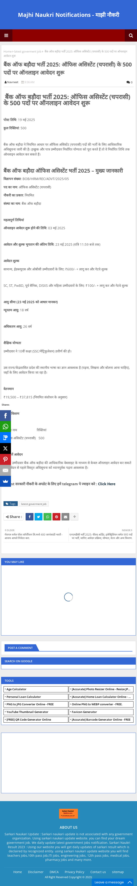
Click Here (106, 484)
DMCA (54, 872)
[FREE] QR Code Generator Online (29, 719)
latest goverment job (27, 51)
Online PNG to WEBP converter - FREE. (97, 704)
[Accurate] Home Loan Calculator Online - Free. (102, 697)
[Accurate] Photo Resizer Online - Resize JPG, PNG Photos (102, 689)
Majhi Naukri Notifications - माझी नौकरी (68, 14)
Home (8, 51)
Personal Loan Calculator (24, 697)
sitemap (118, 872)
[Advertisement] (36, 762)
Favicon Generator (84, 712)
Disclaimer (36, 872)
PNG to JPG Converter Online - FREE (30, 704)
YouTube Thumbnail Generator (27, 712)
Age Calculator (16, 689)
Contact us (98, 872)
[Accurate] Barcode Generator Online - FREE (101, 719)
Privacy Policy (74, 872)
